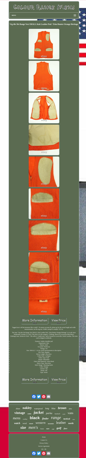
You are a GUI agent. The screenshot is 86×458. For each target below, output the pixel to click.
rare (47, 429)
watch (17, 423)
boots (42, 429)
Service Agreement (44, 446)
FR (45, 449)
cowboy (25, 419)
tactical (66, 419)
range (56, 417)
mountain (51, 424)
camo (29, 414)
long (47, 408)
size (23, 427)
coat (53, 429)
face (65, 428)
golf (59, 428)
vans (70, 413)
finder (45, 418)
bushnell (57, 414)
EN (42, 449)
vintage (19, 413)
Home (44, 437)
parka (49, 413)
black (35, 418)
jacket (39, 412)
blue (53, 408)
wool (25, 423)
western (41, 423)
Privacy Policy (44, 443)
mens (16, 418)
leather (61, 423)
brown (62, 408)
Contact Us (44, 440)
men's (33, 427)
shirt (73, 419)
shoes (18, 409)
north (70, 423)
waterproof (38, 409)
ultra (70, 409)
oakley (27, 408)
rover (31, 424)
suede (63, 414)
